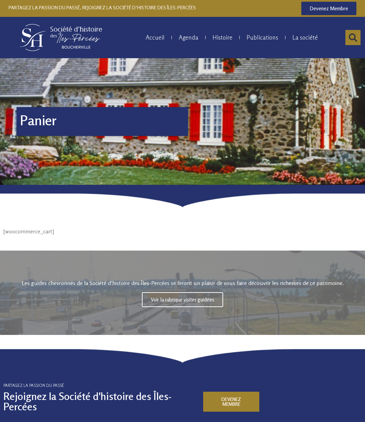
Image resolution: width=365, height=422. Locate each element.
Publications (262, 37)
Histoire (222, 37)
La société (305, 37)
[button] (353, 37)
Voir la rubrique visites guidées (182, 299)
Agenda (188, 37)
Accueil (155, 37)
